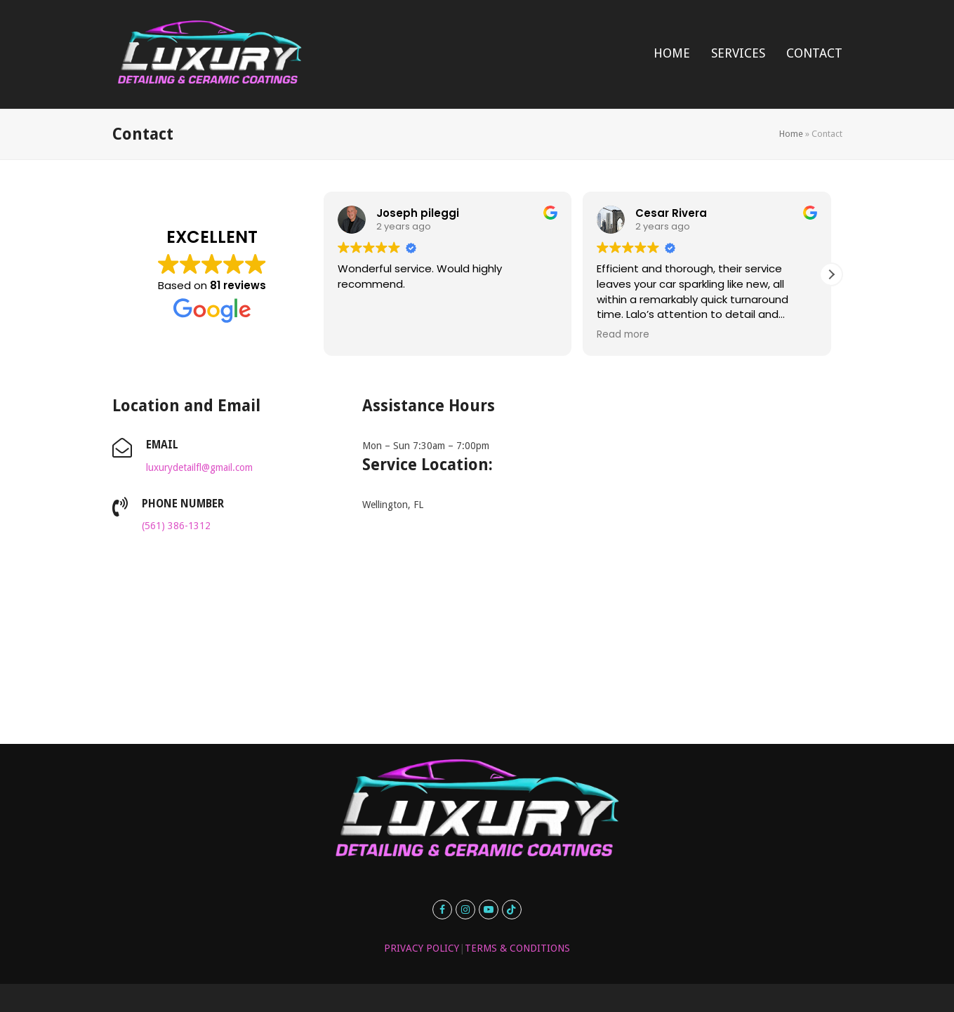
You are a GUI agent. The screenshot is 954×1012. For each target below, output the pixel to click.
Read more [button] (623, 334)
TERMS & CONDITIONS (517, 948)
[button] (831, 274)
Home (791, 133)
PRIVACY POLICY (421, 948)
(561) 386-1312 (176, 525)
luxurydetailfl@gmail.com (199, 467)
